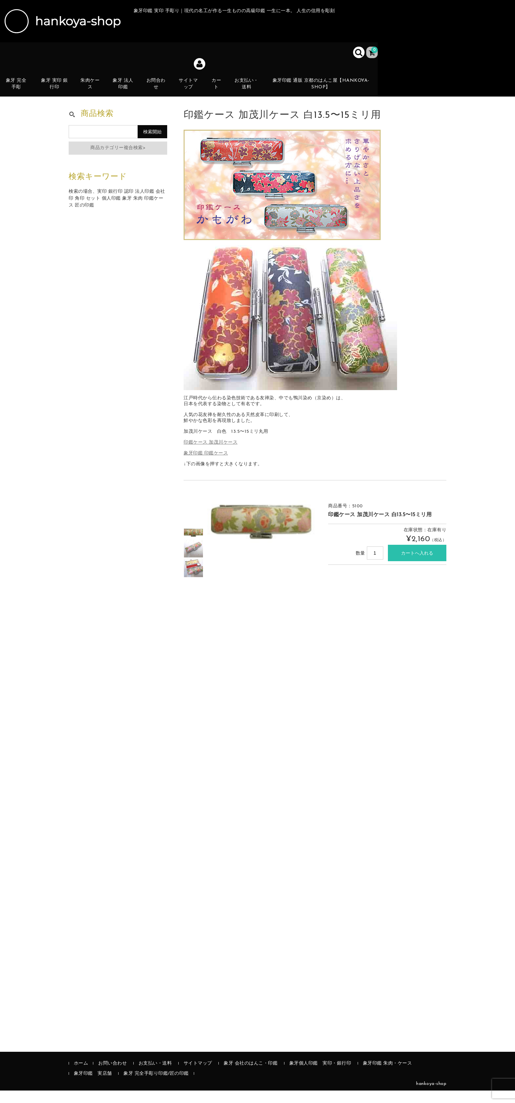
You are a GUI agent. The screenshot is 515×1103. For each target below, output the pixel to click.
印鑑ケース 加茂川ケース (210, 454)
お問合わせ (158, 87)
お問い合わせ (112, 1075)
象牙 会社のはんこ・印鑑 (251, 1075)
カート (219, 91)
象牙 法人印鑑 (125, 87)
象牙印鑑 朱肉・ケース (387, 1075)
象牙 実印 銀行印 (56, 87)
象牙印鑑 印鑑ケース (206, 465)
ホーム (81, 1075)
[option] (193, 545)
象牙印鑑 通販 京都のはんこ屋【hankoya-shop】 (323, 87)
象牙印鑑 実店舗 (93, 1086)
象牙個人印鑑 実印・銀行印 (320, 1075)
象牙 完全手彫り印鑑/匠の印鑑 (156, 1086)
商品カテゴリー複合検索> (118, 160)
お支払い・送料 (249, 87)
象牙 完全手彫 (18, 87)
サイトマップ (191, 87)
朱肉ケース (92, 87)
